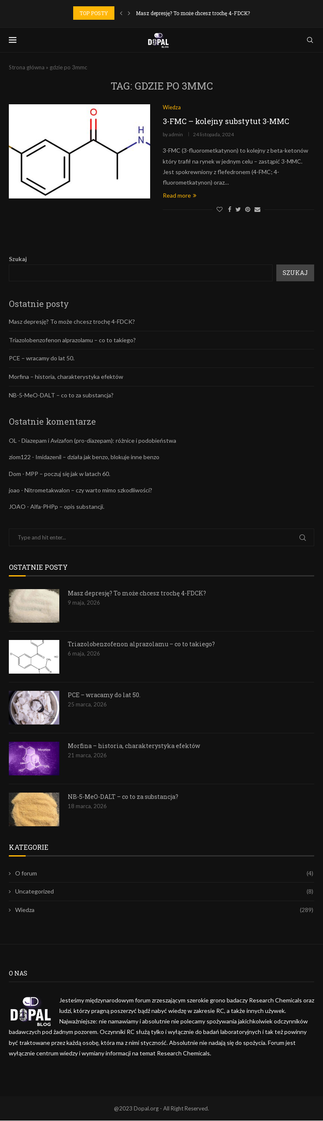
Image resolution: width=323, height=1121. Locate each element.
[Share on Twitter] (238, 209)
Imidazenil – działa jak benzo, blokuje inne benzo (97, 457)
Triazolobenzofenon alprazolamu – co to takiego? (72, 340)
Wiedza (164, 910)
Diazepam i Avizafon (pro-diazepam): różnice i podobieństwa (98, 440)
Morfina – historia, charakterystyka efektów (66, 377)
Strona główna (27, 67)
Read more (179, 195)
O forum (164, 873)
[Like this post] (219, 209)
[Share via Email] (257, 209)
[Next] (129, 13)
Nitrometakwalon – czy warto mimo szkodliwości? (88, 490)
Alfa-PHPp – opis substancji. (67, 506)
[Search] (310, 40)
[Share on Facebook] (229, 209)
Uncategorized (164, 892)
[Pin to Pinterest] (247, 209)
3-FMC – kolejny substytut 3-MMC (226, 121)
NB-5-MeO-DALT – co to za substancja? (61, 395)
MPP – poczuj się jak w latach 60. (68, 473)
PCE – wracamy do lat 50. (41, 358)
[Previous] (121, 13)
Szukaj (18, 259)
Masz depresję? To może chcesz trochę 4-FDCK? (193, 13)
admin (176, 135)
